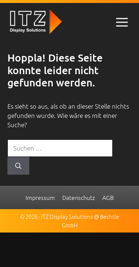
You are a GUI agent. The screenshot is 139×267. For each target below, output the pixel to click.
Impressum (40, 197)
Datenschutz (78, 197)
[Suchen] (18, 165)
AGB (108, 197)
